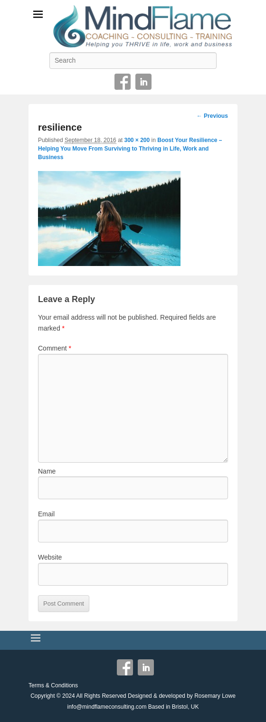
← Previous (212, 116)
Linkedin (143, 82)
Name (47, 471)
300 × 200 (137, 140)
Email (46, 514)
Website (50, 557)
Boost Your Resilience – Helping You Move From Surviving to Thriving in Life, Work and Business (130, 149)
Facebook (122, 82)
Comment (54, 348)
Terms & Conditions (53, 685)
